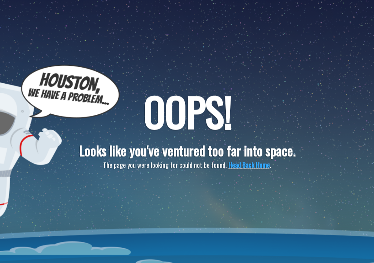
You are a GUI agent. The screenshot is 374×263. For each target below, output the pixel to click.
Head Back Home (249, 165)
